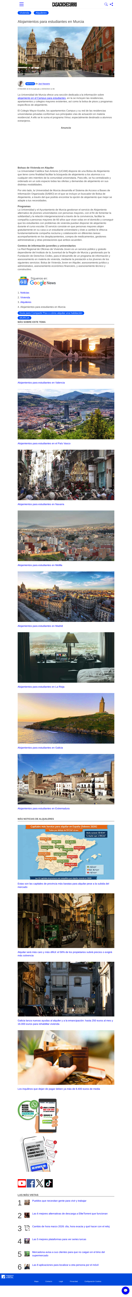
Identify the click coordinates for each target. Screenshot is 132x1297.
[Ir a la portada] (64, 4)
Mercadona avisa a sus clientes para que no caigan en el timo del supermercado (64, 1253)
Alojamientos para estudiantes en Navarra (66, 478)
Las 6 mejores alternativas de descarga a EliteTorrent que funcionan (66, 1215)
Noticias (24, 292)
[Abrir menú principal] (21, 4)
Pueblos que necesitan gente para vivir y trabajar (55, 1202)
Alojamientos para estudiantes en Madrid (66, 599)
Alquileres (41, 12)
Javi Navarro (44, 84)
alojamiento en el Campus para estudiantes (42, 98)
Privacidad (74, 1281)
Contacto (48, 1281)
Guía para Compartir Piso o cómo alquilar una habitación (51, 313)
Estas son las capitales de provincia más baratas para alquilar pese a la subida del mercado (66, 856)
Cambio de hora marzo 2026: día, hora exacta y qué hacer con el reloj (67, 1228)
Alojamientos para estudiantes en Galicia (66, 721)
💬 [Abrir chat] (125, 1290)
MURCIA (24, 317)
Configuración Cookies (93, 1281)
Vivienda (24, 12)
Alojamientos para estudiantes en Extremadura (66, 782)
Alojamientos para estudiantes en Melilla (66, 538)
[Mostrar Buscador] (106, 4)
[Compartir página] (111, 4)
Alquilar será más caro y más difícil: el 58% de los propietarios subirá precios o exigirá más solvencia (66, 925)
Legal (61, 1281)
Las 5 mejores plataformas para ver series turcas (55, 1241)
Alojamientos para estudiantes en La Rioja (66, 660)
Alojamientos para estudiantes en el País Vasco (66, 417)
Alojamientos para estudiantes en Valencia (66, 356)
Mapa (36, 1281)
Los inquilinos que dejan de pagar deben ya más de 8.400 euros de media (66, 1060)
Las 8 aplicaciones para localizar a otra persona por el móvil (61, 1266)
